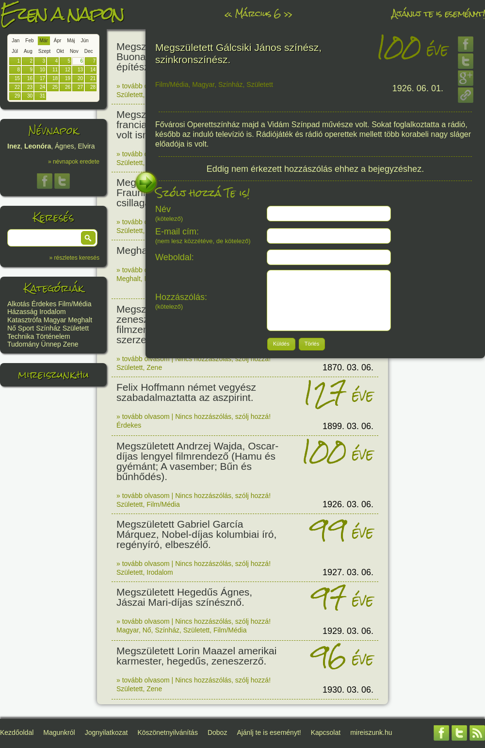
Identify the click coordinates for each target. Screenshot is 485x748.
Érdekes (44, 304)
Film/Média (74, 304)
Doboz (217, 732)
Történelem (53, 336)
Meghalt (80, 320)
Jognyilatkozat (106, 732)
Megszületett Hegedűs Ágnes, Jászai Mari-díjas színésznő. (184, 597)
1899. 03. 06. (348, 426)
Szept (44, 51)
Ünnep (51, 344)
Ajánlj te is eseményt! (438, 13)
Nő (11, 328)
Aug (28, 51)
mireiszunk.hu (53, 374)
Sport (26, 328)
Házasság (22, 312)
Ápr (58, 40)
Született (76, 328)
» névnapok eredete (73, 161)
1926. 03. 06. (348, 504)
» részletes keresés (74, 257)
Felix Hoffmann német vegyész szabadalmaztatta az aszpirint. (186, 392)
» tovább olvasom (143, 86)
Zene (71, 344)
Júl (15, 51)
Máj (71, 40)
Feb (29, 40)
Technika (20, 336)
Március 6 (258, 13)
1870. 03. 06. (348, 367)
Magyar (55, 320)
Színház (48, 328)
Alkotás (18, 304)
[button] (88, 238)
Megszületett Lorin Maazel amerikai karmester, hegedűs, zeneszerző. (196, 656)
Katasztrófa (24, 320)
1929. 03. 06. (348, 631)
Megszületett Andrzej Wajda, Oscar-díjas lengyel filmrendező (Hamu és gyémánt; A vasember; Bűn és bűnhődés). (197, 461)
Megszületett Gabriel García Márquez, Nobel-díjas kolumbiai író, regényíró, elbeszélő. (196, 534)
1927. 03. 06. (348, 572)
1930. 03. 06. (348, 690)
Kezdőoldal (16, 732)
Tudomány (23, 344)
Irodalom (52, 312)
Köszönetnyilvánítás (167, 732)
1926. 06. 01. (417, 88)
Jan (15, 40)
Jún (84, 40)
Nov (74, 51)
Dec (88, 51)
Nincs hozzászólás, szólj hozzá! (223, 359)
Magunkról (59, 732)
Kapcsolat (325, 732)
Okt (60, 51)
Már (44, 40)
